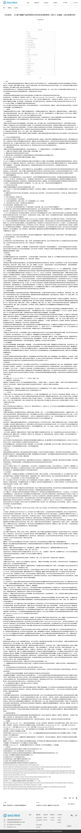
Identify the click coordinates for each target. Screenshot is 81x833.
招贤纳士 (59, 820)
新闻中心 (52, 814)
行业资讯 (16, 7)
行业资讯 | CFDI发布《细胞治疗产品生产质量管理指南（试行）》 (48, 805)
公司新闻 (52, 817)
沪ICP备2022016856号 (56, 831)
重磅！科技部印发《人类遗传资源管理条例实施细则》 (15, 805)
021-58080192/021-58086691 (14, 824)
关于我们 (60, 814)
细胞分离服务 (39, 817)
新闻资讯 (9, 7)
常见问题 (45, 817)
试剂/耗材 (38, 827)
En (74, 2)
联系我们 (59, 822)
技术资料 (45, 820)
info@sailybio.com (11, 827)
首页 (4, 7)
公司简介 (59, 817)
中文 (77, 2)
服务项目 (38, 814)
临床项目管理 (39, 824)
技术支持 (45, 814)
